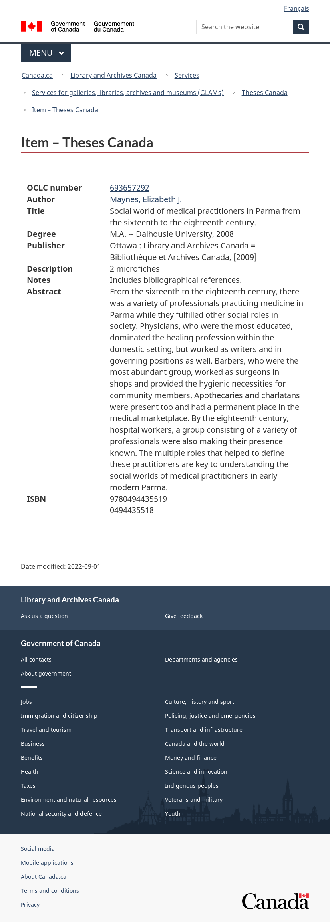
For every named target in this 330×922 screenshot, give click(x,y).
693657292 (129, 187)
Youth (173, 813)
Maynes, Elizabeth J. (146, 199)
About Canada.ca (43, 876)
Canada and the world (195, 743)
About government (46, 673)
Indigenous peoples (192, 785)
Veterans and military (194, 799)
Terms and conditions (50, 890)
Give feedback (184, 616)
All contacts (36, 659)
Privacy (30, 904)
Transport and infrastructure (204, 729)
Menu (46, 52)
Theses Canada (265, 92)
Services (187, 75)
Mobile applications (47, 862)
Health (29, 771)
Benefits (32, 757)
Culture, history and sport (199, 701)
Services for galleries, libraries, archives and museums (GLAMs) (128, 92)
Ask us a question (44, 616)
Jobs (26, 701)
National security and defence (61, 813)
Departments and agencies (201, 659)
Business (33, 743)
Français (296, 8)
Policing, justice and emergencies (210, 715)
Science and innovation (196, 771)
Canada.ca (37, 75)
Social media (38, 848)
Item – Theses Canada (65, 109)
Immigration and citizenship (59, 715)
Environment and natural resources (69, 799)
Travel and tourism (46, 729)
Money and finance (191, 757)
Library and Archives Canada (113, 75)
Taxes (28, 785)
